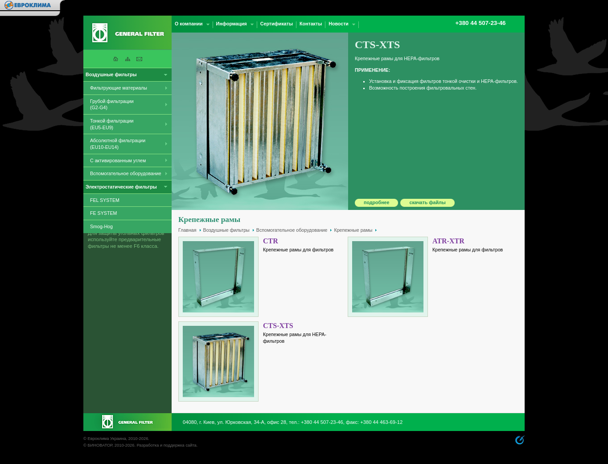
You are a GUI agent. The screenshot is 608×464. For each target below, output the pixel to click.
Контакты (311, 23)
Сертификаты (276, 23)
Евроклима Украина (106, 438)
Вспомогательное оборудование (125, 173)
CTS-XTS (278, 325)
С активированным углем (118, 160)
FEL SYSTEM (104, 200)
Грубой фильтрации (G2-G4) (112, 105)
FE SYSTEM (103, 213)
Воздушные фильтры (226, 230)
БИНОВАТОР (99, 445)
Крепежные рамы (353, 230)
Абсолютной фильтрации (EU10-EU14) (117, 144)
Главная (187, 230)
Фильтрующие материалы (118, 87)
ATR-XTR (448, 241)
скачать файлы (427, 202)
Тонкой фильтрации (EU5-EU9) (112, 124)
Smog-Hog (101, 226)
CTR (270, 241)
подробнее (376, 202)
